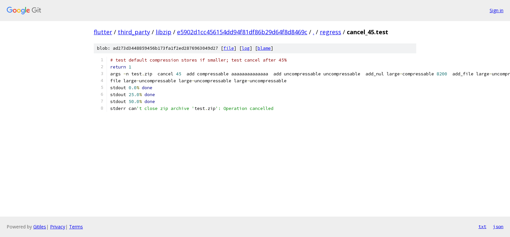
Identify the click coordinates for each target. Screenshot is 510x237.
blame (264, 48)
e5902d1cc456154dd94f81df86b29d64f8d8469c (242, 32)
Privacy (57, 227)
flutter (103, 32)
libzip (163, 32)
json (498, 226)
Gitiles (39, 227)
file (228, 48)
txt (482, 226)
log (246, 48)
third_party (134, 32)
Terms (76, 227)
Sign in (496, 10)
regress (330, 32)
